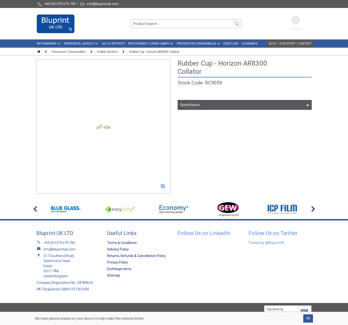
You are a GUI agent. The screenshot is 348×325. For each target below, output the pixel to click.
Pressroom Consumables (196, 43)
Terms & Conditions (122, 243)
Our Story (287, 43)
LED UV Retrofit (113, 43)
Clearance (249, 43)
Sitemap (113, 275)
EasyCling (231, 43)
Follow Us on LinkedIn (204, 233)
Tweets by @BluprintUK (266, 243)
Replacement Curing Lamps (148, 43)
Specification (190, 105)
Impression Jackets (79, 43)
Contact (305, 43)
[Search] (237, 24)
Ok (308, 318)
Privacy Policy (117, 262)
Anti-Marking (46, 43)
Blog (272, 43)
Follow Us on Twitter (273, 233)
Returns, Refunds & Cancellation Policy (136, 256)
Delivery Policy (118, 249)
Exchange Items (119, 269)
